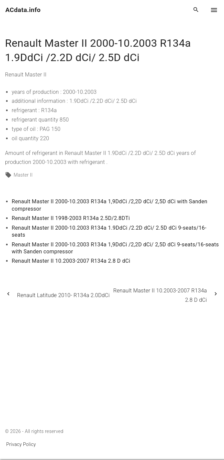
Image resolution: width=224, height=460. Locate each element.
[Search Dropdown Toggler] (196, 10)
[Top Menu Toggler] (214, 10)
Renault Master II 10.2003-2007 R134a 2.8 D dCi (71, 261)
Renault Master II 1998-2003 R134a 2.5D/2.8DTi (71, 218)
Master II (23, 175)
